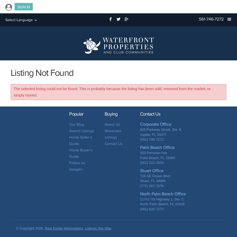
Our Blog (76, 125)
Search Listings (81, 131)
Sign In (23, 7)
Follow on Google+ (77, 166)
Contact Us (114, 144)
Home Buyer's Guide (81, 153)
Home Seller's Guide (80, 140)
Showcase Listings (113, 134)
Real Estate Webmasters (64, 228)
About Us (112, 125)
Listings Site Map (98, 228)
